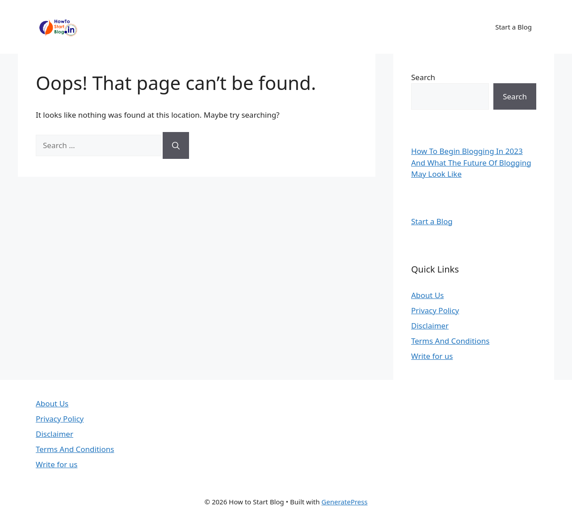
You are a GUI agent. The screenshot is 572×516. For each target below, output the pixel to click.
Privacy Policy (435, 310)
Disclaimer (430, 325)
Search (423, 77)
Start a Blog (513, 26)
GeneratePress (344, 501)
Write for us (432, 356)
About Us (427, 295)
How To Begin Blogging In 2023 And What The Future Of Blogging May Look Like (471, 162)
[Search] (176, 145)
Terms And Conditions (450, 341)
